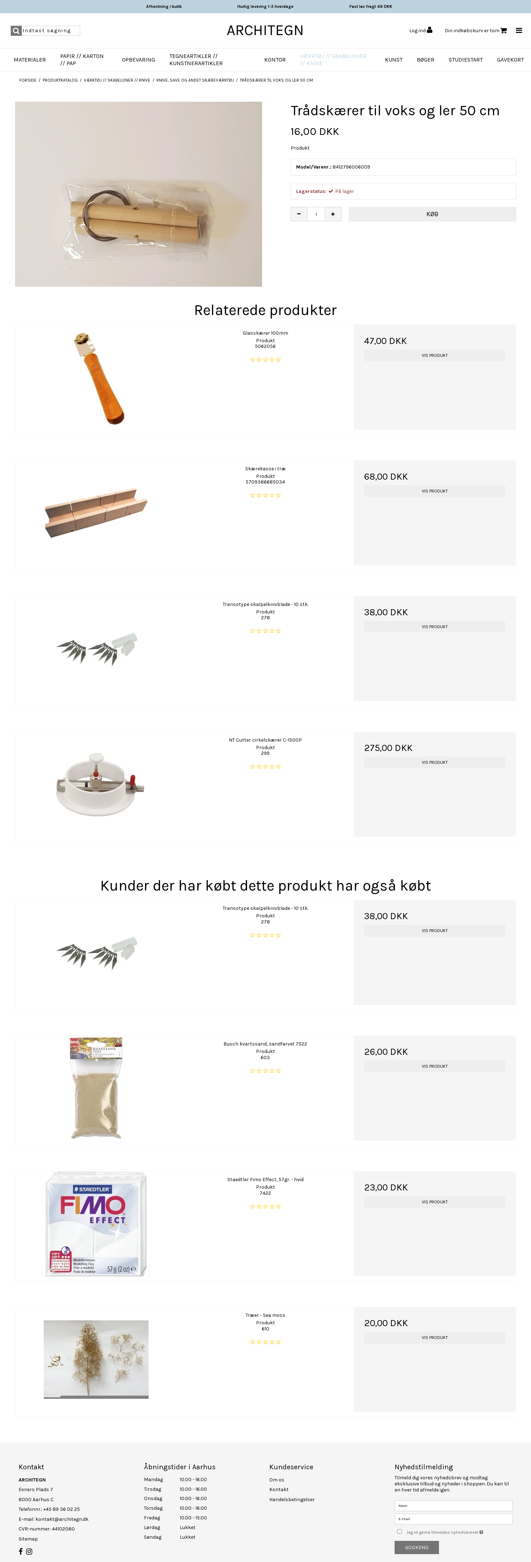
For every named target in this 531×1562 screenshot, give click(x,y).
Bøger (425, 59)
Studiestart (466, 59)
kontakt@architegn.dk (61, 1519)
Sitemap (28, 1539)
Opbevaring (138, 59)
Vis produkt (435, 355)
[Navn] (454, 1505)
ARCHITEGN (265, 30)
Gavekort (510, 59)
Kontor (275, 59)
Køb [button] (432, 214)
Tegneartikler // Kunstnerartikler (196, 60)
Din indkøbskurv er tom (476, 30)
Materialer (30, 59)
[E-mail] (454, 1518)
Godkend (417, 1547)
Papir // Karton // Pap (82, 60)
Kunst (393, 59)
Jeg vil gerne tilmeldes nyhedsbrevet (459, 1531)
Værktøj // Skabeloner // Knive (333, 60)
